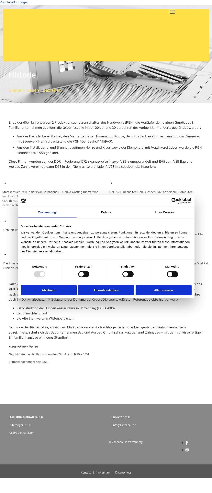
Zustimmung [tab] (47, 212)
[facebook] (186, 443)
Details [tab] (106, 212)
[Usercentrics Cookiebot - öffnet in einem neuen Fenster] (174, 201)
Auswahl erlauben (105, 290)
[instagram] (187, 450)
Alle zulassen (163, 290)
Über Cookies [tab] (165, 212)
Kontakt (87, 472)
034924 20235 (121, 417)
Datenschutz (123, 472)
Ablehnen (48, 290)
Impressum (103, 472)
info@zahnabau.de (124, 425)
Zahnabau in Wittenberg (127, 442)
